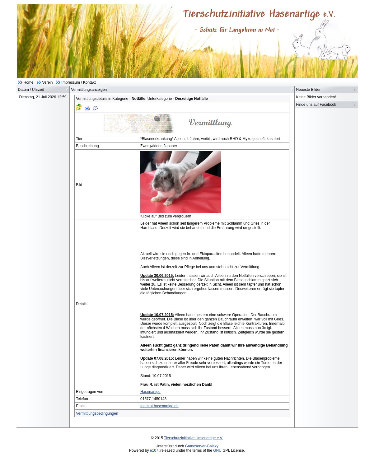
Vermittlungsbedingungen (97, 413)
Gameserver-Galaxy (201, 446)
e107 (154, 450)
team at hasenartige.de (159, 406)
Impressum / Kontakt (79, 82)
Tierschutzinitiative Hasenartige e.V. (193, 438)
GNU (217, 450)
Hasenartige (150, 391)
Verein (47, 82)
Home (29, 82)
